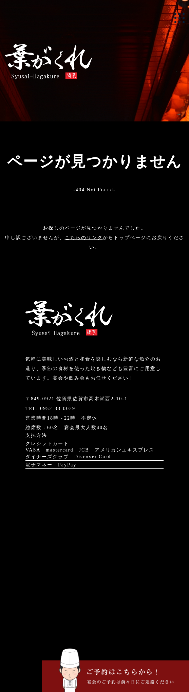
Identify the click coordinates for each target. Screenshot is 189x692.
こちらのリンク (84, 237)
